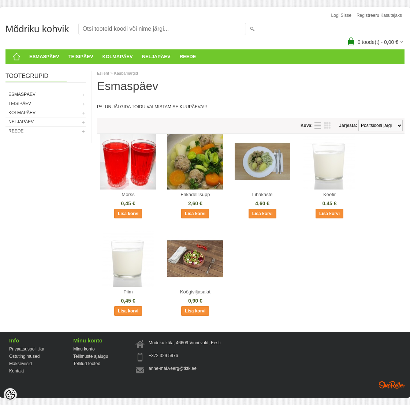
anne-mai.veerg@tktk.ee (173, 368)
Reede (188, 56)
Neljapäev (156, 56)
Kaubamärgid (126, 73)
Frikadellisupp (195, 194)
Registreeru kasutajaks (379, 15)
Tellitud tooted (86, 363)
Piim (128, 292)
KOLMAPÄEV (117, 56)
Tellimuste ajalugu (90, 356)
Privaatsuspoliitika (26, 349)
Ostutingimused (24, 356)
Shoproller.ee (392, 385)
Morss (128, 194)
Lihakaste (262, 194)
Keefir (329, 194)
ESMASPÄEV (44, 56)
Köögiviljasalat (195, 292)
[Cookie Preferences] (10, 394)
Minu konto (84, 349)
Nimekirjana (317, 125)
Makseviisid (20, 363)
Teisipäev (80, 56)
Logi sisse (341, 15)
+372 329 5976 (163, 355)
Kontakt (16, 371)
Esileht (103, 73)
